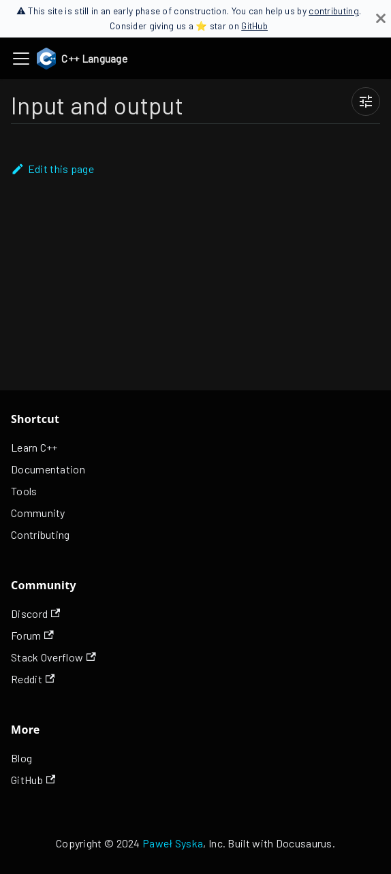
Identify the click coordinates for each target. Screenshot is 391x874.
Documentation (48, 469)
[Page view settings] (365, 101)
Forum (32, 635)
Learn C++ (34, 447)
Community (38, 512)
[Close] (381, 18)
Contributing (40, 534)
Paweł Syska (172, 843)
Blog (21, 757)
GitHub (254, 25)
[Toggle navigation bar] (21, 58)
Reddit (32, 678)
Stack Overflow (53, 657)
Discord (35, 613)
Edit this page (52, 168)
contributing (334, 10)
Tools (24, 490)
